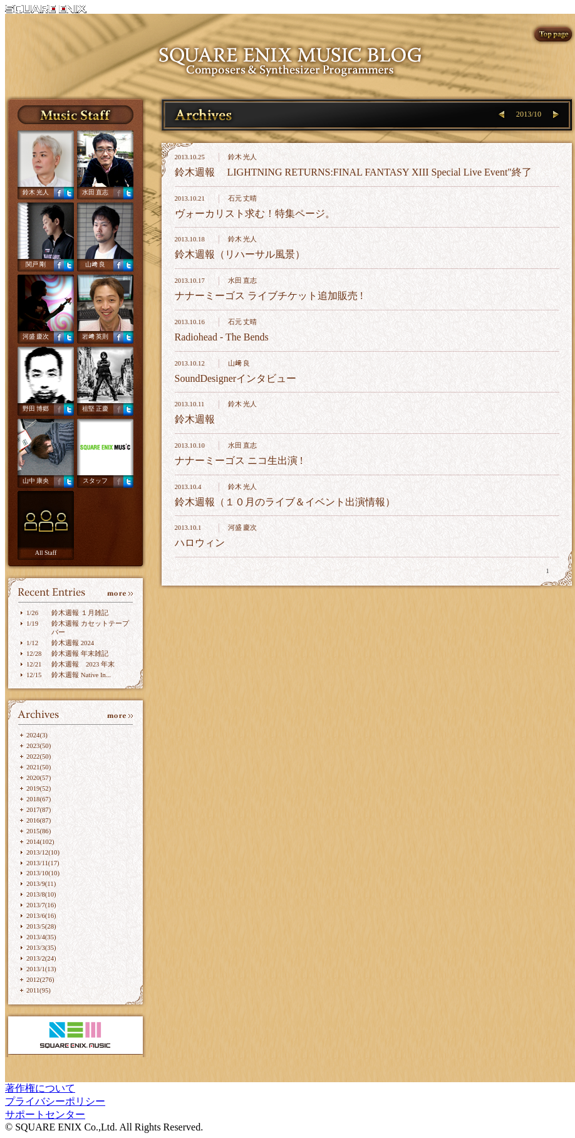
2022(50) (38, 756)
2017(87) (38, 809)
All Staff (46, 552)
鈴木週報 (195, 419)
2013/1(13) (41, 968)
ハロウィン (200, 542)
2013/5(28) (41, 926)
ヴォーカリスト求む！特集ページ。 (255, 213)
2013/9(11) (41, 883)
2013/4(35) (41, 936)
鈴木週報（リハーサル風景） (240, 254)
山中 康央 (36, 480)
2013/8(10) (41, 894)
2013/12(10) (43, 852)
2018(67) (38, 799)
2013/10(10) (43, 873)
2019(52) (38, 788)
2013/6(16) (41, 915)
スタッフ (95, 480)
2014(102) (40, 841)
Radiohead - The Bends (222, 337)
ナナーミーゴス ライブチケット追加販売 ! (269, 295)
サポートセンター (45, 1114)
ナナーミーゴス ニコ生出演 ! (239, 460)
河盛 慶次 (36, 336)
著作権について (40, 1088)
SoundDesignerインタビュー (236, 378)
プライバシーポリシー (55, 1101)
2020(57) (38, 777)
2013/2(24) (41, 958)
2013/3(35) (41, 947)
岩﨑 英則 (95, 336)
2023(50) (38, 745)
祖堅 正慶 (95, 408)
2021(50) (38, 767)
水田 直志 (95, 192)
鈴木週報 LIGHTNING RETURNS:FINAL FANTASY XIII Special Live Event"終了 (353, 172)
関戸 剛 (36, 264)
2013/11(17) (43, 863)
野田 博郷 (36, 408)
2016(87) (38, 820)
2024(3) (37, 735)
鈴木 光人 (36, 192)
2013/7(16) (41, 905)
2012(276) (40, 979)
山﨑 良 (95, 264)
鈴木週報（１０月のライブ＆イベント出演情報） (285, 502)
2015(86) (38, 831)
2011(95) (38, 990)
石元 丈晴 (242, 198)
